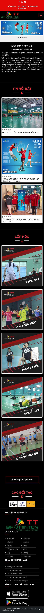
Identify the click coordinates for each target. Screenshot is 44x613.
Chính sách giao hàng (13, 570)
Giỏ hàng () (11, 6)
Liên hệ (22, 6)
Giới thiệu (25, 538)
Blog (7, 553)
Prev (3, 28)
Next (40, 28)
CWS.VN (11, 610)
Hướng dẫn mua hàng (14, 567)
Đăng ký (22, 8)
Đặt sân (8, 546)
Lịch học (25, 542)
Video (24, 549)
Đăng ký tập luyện (22, 479)
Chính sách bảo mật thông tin (16, 581)
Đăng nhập (33, 6)
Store (24, 546)
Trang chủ (9, 538)
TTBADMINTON (16, 609)
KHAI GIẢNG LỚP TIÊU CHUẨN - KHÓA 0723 (20, 133)
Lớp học (9, 542)
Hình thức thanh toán (13, 574)
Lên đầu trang (37, 609)
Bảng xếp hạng (11, 549)
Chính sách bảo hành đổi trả (16, 577)
